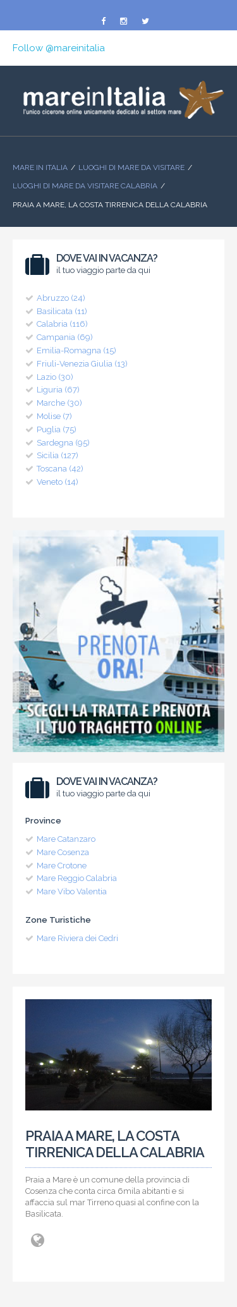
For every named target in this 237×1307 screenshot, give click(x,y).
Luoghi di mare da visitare (131, 167)
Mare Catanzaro (66, 839)
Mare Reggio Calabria (77, 878)
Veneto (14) (57, 482)
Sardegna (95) (63, 442)
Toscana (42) (60, 468)
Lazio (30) (55, 377)
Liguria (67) (58, 389)
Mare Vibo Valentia (72, 891)
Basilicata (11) (62, 311)
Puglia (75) (56, 429)
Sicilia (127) (57, 455)
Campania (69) (65, 337)
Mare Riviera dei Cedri (77, 938)
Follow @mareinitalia (59, 48)
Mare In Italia (40, 167)
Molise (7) (54, 416)
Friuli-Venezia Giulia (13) (82, 363)
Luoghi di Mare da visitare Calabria (85, 185)
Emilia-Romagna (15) (76, 350)
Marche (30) (59, 403)
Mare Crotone (62, 865)
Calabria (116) (62, 324)
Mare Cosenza (63, 852)
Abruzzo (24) (61, 298)
